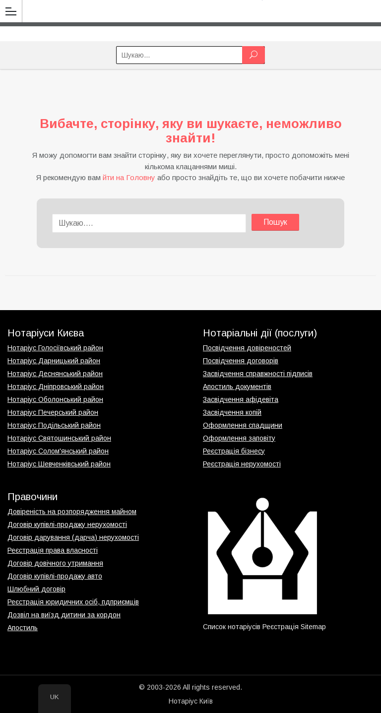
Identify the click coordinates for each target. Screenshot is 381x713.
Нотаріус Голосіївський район (55, 348)
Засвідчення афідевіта (240, 399)
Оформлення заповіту (239, 438)
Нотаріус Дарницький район (53, 361)
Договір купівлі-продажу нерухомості (67, 524)
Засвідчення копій (232, 412)
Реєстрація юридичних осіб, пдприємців (73, 602)
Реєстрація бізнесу (234, 451)
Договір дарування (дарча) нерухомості (73, 537)
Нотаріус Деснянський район (55, 374)
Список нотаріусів (231, 627)
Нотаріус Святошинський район (59, 438)
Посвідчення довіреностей (247, 348)
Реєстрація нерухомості (242, 464)
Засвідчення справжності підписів (258, 374)
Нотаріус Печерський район (52, 412)
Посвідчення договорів (240, 361)
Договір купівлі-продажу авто (54, 576)
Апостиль (22, 628)
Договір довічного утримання (55, 563)
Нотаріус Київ (191, 701)
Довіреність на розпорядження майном (71, 512)
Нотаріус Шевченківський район (59, 464)
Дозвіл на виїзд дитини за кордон (64, 615)
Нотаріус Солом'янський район (58, 451)
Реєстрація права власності (52, 550)
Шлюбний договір (36, 589)
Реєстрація (280, 627)
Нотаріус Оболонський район (55, 399)
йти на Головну (129, 177)
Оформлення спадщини (242, 425)
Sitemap (313, 627)
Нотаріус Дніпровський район (55, 386)
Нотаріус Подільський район (54, 425)
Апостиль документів (237, 386)
